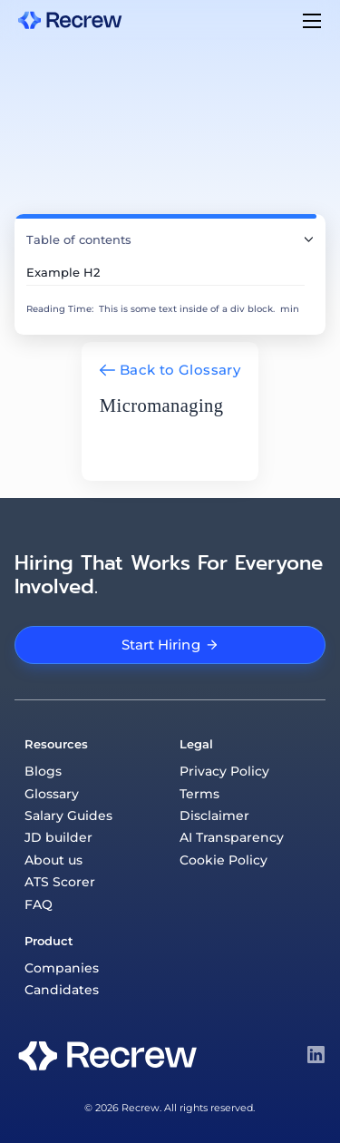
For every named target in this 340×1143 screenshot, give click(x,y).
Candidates (61, 989)
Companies (61, 968)
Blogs (43, 771)
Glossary (51, 793)
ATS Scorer (59, 881)
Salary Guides (68, 815)
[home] (70, 19)
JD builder (58, 837)
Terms (199, 793)
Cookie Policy (223, 860)
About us (53, 860)
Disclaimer (214, 815)
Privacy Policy (224, 771)
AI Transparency (232, 837)
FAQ (38, 904)
